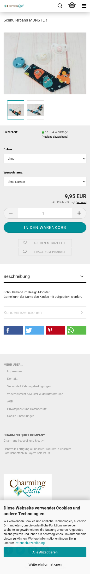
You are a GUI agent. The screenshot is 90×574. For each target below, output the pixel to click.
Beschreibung (17, 276)
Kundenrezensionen (23, 312)
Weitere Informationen (45, 564)
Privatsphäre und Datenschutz (27, 409)
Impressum (14, 371)
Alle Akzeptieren (45, 552)
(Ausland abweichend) (55, 136)
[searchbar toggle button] (60, 6)
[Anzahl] (45, 213)
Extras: (8, 149)
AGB (10, 401)
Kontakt (12, 378)
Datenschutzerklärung (30, 543)
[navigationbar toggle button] (84, 6)
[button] (11, 213)
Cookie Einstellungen (20, 416)
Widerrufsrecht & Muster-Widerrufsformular (35, 394)
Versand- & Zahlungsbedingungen (29, 386)
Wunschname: (13, 172)
